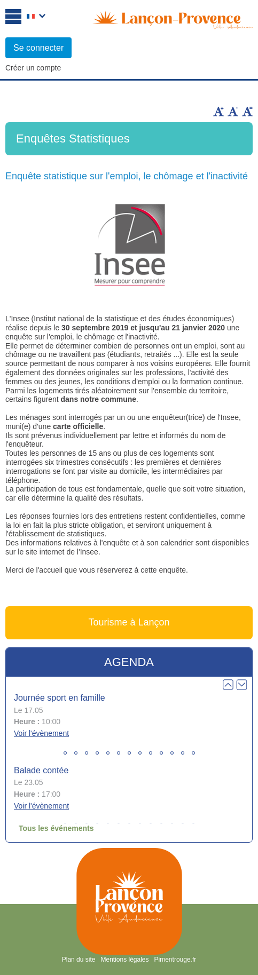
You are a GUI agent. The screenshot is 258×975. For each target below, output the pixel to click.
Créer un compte (33, 68)
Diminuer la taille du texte (233, 111)
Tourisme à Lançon (128, 622)
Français (36, 17)
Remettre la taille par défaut (247, 111)
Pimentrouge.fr (175, 959)
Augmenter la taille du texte (218, 111)
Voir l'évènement (41, 733)
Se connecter (38, 47)
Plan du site (79, 959)
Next (241, 684)
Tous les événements (56, 828)
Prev (228, 684)
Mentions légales (124, 959)
